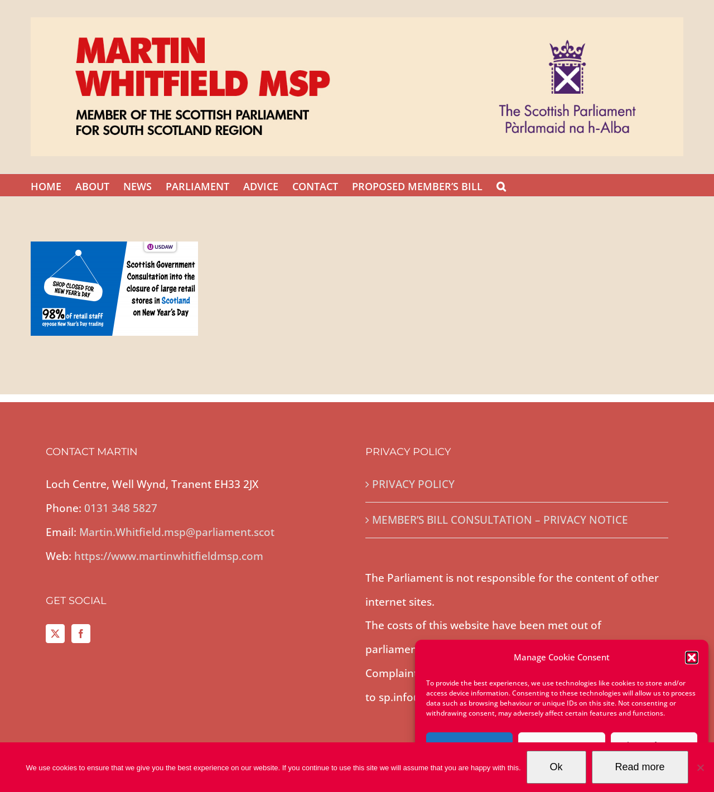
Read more (640, 766)
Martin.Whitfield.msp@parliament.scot (176, 532)
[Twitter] (55, 633)
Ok (556, 766)
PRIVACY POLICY (413, 484)
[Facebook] (80, 633)
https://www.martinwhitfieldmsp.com (168, 556)
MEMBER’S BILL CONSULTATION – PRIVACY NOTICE (500, 520)
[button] (691, 657)
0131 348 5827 (120, 508)
